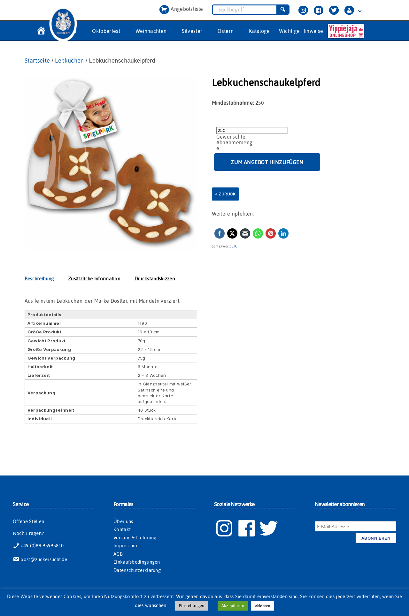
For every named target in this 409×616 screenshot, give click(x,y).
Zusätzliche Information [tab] (94, 278)
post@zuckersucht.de (40, 559)
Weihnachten (151, 31)
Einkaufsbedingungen (136, 562)
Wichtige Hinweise (301, 31)
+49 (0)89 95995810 (38, 545)
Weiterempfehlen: (233, 214)
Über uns (123, 521)
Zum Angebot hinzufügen (267, 162)
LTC (234, 246)
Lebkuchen (69, 60)
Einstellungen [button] (191, 605)
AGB (118, 554)
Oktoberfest (106, 31)
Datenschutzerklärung (137, 570)
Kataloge (259, 31)
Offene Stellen (28, 521)
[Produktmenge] (252, 130)
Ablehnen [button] (262, 606)
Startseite (37, 60)
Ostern (226, 31)
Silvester (192, 31)
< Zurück (225, 194)
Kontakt (122, 529)
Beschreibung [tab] (39, 278)
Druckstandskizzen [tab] (155, 278)
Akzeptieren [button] (232, 605)
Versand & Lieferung (135, 537)
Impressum (125, 545)
